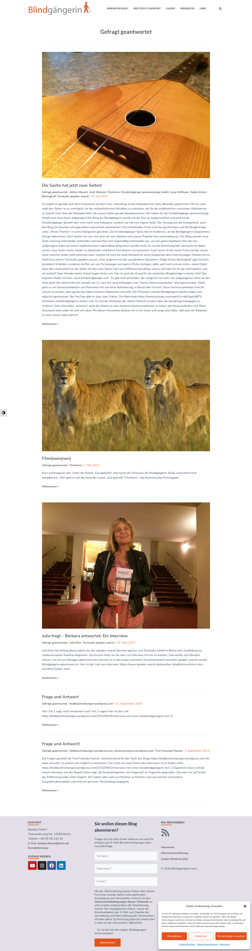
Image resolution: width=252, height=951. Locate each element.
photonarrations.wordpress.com (138, 751)
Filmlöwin (117, 192)
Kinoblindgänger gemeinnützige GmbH (150, 192)
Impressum (224, 944)
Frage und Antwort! (61, 744)
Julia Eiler (77, 643)
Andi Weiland (100, 192)
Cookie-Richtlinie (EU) (175, 859)
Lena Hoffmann (186, 192)
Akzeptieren (174, 936)
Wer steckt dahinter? (147, 8)
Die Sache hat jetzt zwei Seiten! (72, 185)
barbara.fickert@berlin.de (54, 843)
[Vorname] (126, 856)
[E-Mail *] (126, 881)
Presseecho (187, 8)
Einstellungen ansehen (231, 936)
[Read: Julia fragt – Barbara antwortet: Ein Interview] (126, 565)
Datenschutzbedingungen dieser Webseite (121, 902)
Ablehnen (201, 936)
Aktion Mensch (80, 192)
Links (203, 8)
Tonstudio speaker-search (83, 196)
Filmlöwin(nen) (56, 458)
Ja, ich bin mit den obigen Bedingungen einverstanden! (120, 931)
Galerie (170, 8)
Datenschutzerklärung (207, 944)
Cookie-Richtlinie (187, 944)
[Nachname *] (126, 868)
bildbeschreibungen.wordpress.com (94, 704)
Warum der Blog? (117, 8)
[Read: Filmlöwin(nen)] (126, 395)
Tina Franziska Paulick (174, 751)
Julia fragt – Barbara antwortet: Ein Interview (85, 636)
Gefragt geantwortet (55, 192)
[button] (245, 906)
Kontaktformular (38, 848)
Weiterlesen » (51, 324)
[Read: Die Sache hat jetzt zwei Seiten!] (126, 115)
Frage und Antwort (60, 697)
